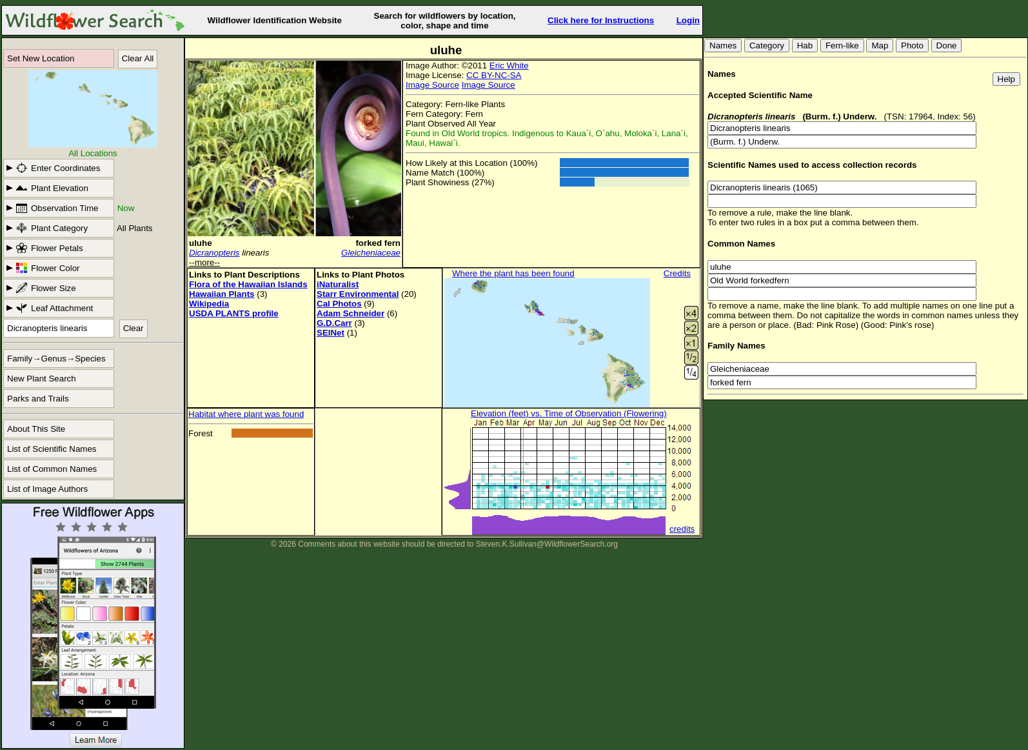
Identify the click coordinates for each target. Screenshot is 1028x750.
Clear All (138, 58)
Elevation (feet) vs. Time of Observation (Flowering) (569, 413)
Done (946, 45)
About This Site (36, 429)
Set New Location (40, 58)
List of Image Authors (47, 489)
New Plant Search (41, 378)
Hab (805, 45)
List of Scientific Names (52, 449)
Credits (677, 273)
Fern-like (842, 45)
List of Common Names (52, 469)
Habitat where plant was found (246, 414)
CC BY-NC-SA (493, 75)
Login (688, 20)
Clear (133, 328)
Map (879, 45)
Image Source (432, 85)
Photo (912, 45)
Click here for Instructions (601, 20)
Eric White (509, 65)
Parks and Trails (38, 398)
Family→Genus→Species (56, 358)
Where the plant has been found (513, 273)
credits (682, 529)
